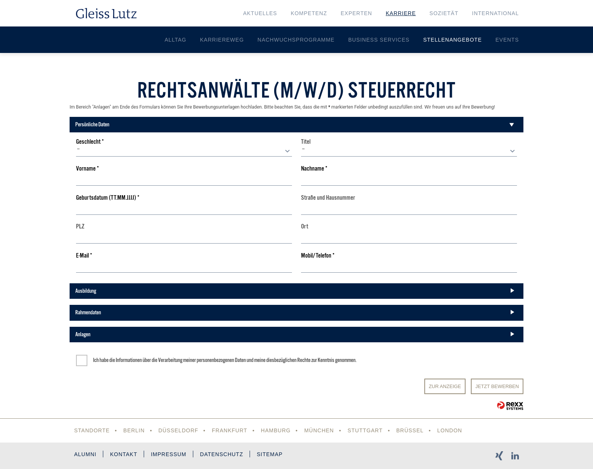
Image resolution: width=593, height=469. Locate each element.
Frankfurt (229, 430)
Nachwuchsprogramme (296, 40)
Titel (305, 142)
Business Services (379, 40)
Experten (356, 13)
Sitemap (270, 454)
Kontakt (123, 454)
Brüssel (410, 430)
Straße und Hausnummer (328, 198)
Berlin (134, 430)
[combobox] (184, 151)
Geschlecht (90, 142)
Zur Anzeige (445, 386)
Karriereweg (222, 40)
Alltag (175, 40)
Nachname (314, 169)
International (495, 13)
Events (507, 40)
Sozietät (444, 13)
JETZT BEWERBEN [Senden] (497, 386)
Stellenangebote (452, 40)
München (319, 430)
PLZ (80, 227)
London (449, 430)
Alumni (85, 454)
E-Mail (84, 256)
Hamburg (276, 430)
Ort (304, 227)
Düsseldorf (178, 430)
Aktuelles (260, 13)
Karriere (401, 13)
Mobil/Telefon (318, 256)
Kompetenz (309, 13)
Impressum (168, 454)
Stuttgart (365, 430)
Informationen (129, 360)
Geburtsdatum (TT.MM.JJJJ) (108, 198)
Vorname (87, 169)
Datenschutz (221, 454)
